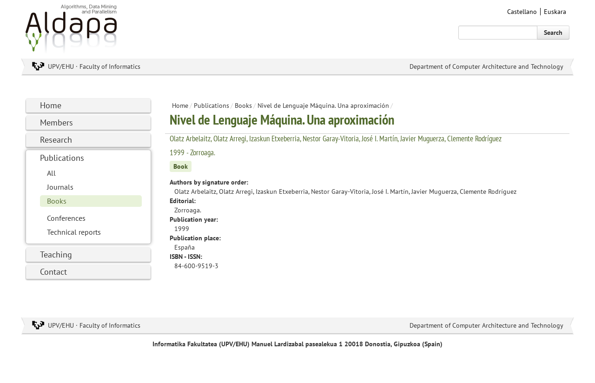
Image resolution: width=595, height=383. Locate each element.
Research (56, 139)
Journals (60, 187)
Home (50, 105)
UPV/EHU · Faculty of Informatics (94, 66)
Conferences (66, 218)
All (51, 173)
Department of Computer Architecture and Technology (486, 66)
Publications (62, 157)
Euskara (555, 11)
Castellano (522, 11)
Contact (53, 271)
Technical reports (74, 232)
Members (56, 122)
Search (553, 32)
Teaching (56, 254)
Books (56, 200)
